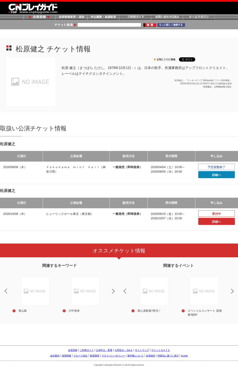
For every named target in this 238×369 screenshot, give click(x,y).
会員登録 (39, 17)
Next (117, 294)
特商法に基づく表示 (168, 355)
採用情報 (66, 355)
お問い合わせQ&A (167, 17)
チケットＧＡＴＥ (160, 350)
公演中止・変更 (104, 350)
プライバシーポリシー (113, 355)
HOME (184, 355)
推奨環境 (94, 355)
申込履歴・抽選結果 (103, 17)
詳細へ (216, 175)
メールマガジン (199, 17)
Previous (121, 288)
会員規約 (150, 355)
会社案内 (55, 355)
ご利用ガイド (135, 17)
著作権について (135, 355)
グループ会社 (81, 355)
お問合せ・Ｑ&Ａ (124, 350)
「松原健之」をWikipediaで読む (216, 87)
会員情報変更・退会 (71, 17)
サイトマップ (142, 350)
